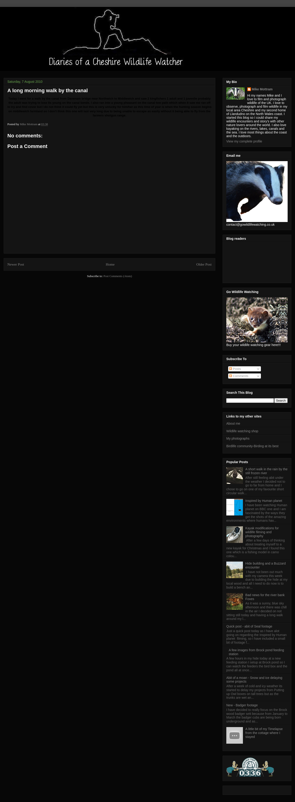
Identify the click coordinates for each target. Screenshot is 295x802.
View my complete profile (244, 141)
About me (233, 423)
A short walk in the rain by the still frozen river (266, 471)
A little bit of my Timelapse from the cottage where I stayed (264, 733)
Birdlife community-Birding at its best (252, 446)
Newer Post (15, 264)
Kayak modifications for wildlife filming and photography (262, 532)
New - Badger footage (242, 705)
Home (110, 264)
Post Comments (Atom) (117, 276)
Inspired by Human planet (263, 501)
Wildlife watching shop (242, 431)
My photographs (237, 438)
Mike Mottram (262, 89)
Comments (238, 376)
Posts (235, 369)
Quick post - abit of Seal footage (249, 626)
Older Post (204, 264)
